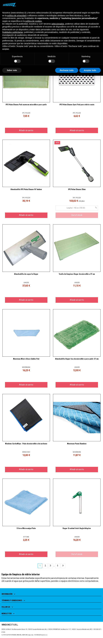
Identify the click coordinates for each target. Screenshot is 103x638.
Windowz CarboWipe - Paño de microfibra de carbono (26, 443)
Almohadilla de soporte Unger (26, 274)
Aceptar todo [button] (90, 70)
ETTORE (26, 537)
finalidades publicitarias (12, 32)
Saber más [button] (12, 70)
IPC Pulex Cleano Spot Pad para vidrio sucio (76, 104)
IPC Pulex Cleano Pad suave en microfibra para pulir (26, 104)
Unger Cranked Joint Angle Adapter (77, 528)
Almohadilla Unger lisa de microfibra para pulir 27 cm (77, 358)
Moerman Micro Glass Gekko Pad (26, 358)
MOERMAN (26, 367)
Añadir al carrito (26, 130)
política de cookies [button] (33, 21)
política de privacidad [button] (16, 15)
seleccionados (57, 24)
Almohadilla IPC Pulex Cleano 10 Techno (26, 189)
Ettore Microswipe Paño (26, 528)
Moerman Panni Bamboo (76, 443)
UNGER (26, 283)
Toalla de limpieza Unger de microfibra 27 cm (77, 274)
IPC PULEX (26, 113)
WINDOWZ (26, 452)
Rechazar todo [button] (66, 70)
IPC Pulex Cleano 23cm (77, 189)
